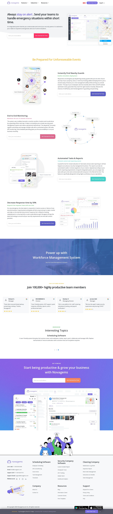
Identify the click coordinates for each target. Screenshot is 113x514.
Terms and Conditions (88, 495)
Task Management (37, 474)
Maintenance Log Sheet (89, 465)
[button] (24, 3)
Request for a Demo (88, 489)
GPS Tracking (61, 473)
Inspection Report (87, 468)
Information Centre (62, 492)
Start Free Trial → (91, 511)
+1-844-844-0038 (14, 466)
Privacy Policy (86, 492)
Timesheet (35, 477)
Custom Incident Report (64, 467)
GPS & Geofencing (37, 468)
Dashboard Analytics (63, 479)
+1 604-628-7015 (15, 472)
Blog (59, 489)
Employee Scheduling (37, 465)
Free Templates (62, 498)
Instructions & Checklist (89, 474)
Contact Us (35, 492)
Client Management (88, 477)
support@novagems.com (17, 475)
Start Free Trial (92, 3)
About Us (34, 489)
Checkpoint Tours (62, 470)
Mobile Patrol (61, 476)
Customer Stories (62, 495)
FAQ (84, 498)
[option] (13, 303)
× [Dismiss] (100, 511)
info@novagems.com (14, 469)
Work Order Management (89, 471)
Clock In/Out (35, 471)
